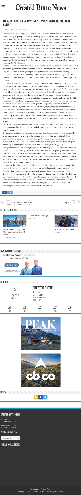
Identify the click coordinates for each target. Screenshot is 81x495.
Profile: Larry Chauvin (64, 229)
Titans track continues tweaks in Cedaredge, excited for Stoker (19, 203)
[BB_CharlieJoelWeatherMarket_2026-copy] (22, 264)
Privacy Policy (46, 489)
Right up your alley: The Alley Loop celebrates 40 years (14, 232)
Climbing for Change (38, 216)
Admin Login (34, 489)
